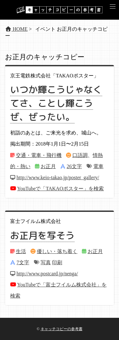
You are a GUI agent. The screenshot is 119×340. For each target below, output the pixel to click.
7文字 (23, 262)
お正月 (48, 166)
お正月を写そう (42, 235)
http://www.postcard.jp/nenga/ (47, 273)
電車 (98, 166)
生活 (21, 251)
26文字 (74, 166)
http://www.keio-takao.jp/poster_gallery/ (58, 177)
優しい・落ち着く (57, 251)
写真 (46, 262)
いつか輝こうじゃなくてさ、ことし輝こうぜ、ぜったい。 (56, 103)
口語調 (80, 155)
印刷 (57, 262)
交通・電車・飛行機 (39, 155)
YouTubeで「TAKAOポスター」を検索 (60, 188)
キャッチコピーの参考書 (62, 329)
